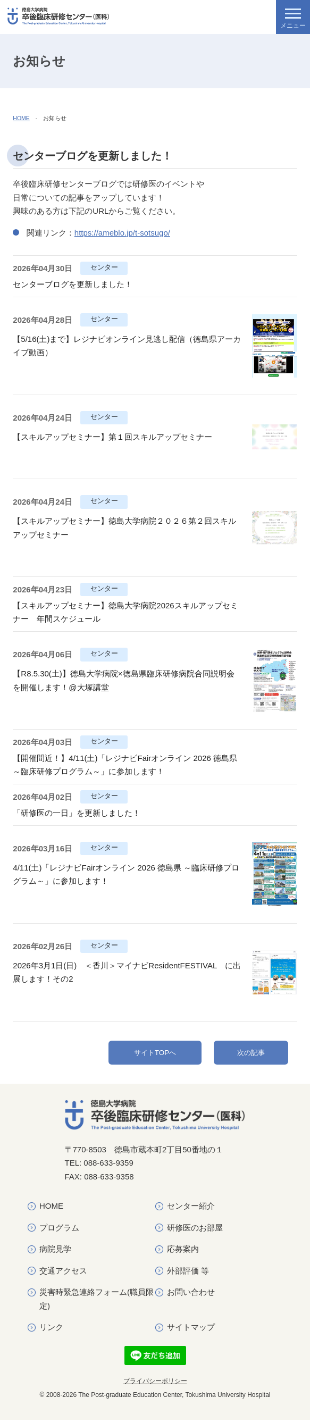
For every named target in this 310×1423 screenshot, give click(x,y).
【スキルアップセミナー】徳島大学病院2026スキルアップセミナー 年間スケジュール (125, 612)
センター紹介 (191, 1209)
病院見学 (55, 1252)
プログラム (59, 1230)
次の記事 (251, 1054)
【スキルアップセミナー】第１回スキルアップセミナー (112, 436)
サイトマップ (191, 1330)
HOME (21, 118)
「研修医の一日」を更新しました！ (76, 812)
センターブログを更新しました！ (72, 284)
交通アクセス (63, 1273)
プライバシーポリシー (155, 1384)
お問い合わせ (191, 1295)
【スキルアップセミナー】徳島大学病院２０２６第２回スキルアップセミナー (124, 527)
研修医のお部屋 (195, 1230)
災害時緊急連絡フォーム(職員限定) (96, 1302)
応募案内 (183, 1252)
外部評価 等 (188, 1273)
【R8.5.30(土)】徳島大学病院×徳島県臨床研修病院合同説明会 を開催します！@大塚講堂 (127, 680)
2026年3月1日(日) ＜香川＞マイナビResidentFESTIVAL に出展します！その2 (126, 972)
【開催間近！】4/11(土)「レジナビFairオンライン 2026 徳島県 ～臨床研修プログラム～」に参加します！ (125, 765)
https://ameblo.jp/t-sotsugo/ (122, 232)
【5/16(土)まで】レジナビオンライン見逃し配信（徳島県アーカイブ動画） (127, 345)
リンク (51, 1330)
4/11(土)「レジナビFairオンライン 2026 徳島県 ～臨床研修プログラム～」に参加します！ (126, 874)
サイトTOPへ (155, 1054)
